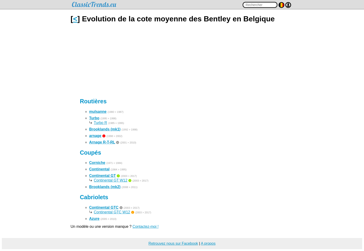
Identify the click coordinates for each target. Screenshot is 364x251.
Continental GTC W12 (112, 212)
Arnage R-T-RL (102, 142)
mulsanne (98, 112)
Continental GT (102, 176)
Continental (99, 169)
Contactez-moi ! (146, 226)
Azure (94, 219)
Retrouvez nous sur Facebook (173, 243)
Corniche (97, 163)
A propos (208, 243)
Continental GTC (103, 207)
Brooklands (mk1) (104, 129)
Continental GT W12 (110, 180)
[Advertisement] (182, 60)
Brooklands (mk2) (104, 187)
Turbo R (100, 123)
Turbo (94, 118)
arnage (95, 136)
